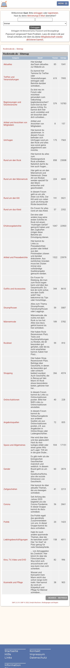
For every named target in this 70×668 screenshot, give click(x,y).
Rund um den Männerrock (16, 179)
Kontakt (35, 651)
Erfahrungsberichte (12, 226)
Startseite (11, 651)
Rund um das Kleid (12, 209)
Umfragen (8, 140)
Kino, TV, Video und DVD (15, 560)
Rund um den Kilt (12, 198)
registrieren (53, 13)
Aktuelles (8, 64)
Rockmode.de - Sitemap (16, 54)
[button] (63, 3)
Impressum (37, 654)
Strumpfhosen (10, 307)
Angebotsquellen (11, 422)
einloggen (38, 13)
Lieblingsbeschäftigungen (16, 539)
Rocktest (8, 343)
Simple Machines (35, 602)
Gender (7, 469)
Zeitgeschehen (10, 489)
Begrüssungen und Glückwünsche (12, 103)
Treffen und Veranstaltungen (11, 78)
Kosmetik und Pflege (13, 582)
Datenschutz (38, 657)
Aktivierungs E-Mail (36, 15)
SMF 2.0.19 (15, 602)
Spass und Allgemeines (14, 445)
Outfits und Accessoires (14, 288)
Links (8, 657)
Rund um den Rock (12, 160)
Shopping (8, 373)
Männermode (10, 321)
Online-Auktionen (11, 399)
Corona (7, 504)
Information (13, 665)
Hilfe (8, 654)
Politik (6, 522)
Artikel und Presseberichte (16, 257)
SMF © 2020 (25, 602)
